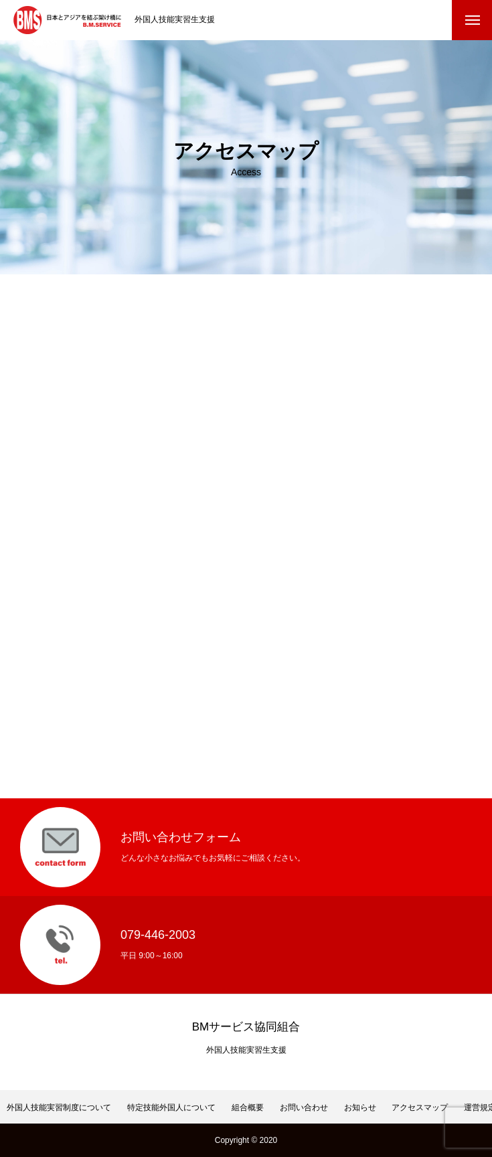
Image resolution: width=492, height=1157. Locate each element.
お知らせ (360, 1107)
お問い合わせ (304, 1107)
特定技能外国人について (171, 1107)
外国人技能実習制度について (59, 1107)
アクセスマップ (420, 1107)
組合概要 (248, 1107)
